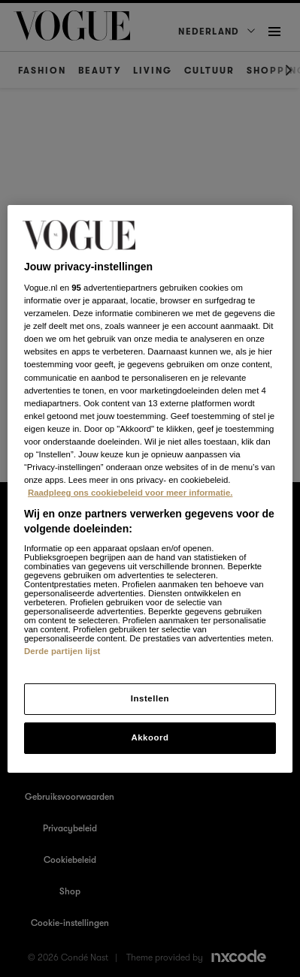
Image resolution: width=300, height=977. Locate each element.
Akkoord (149, 737)
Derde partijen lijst (62, 651)
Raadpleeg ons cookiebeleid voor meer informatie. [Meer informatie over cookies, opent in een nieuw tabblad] (130, 492)
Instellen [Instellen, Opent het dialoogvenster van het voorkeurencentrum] (150, 698)
